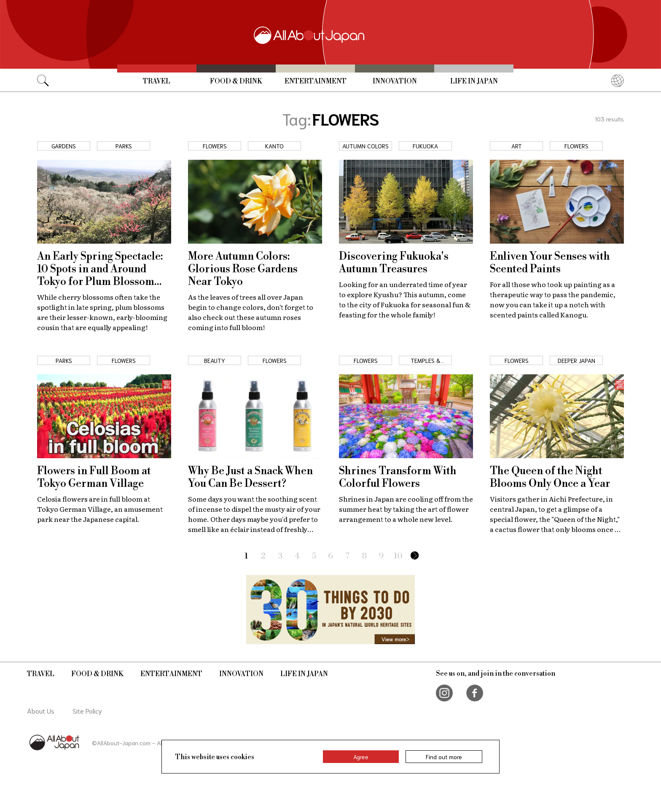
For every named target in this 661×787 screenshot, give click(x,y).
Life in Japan (474, 81)
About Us (40, 710)
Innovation (395, 81)
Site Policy (87, 710)
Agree (360, 756)
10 (398, 556)
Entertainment (316, 81)
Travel (156, 81)
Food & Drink (236, 81)
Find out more (444, 756)
